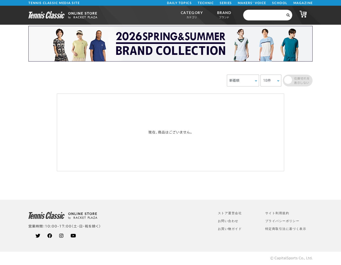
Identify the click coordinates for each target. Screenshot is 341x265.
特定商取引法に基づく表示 (285, 228)
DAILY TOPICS (179, 3)
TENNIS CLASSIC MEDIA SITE (54, 3)
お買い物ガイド (230, 228)
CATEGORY (192, 14)
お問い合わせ (228, 220)
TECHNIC (206, 3)
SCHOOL (279, 3)
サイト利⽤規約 (277, 213)
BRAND (224, 14)
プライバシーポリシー (282, 220)
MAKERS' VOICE (252, 3)
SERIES (226, 3)
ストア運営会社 (230, 213)
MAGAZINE (303, 3)
